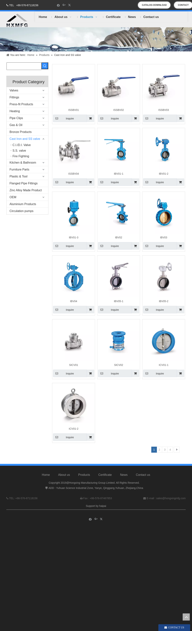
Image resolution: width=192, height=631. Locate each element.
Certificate (105, 478)
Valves (14, 90)
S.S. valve (19, 150)
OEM (13, 197)
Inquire (63, 118)
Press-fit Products (21, 104)
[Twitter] (70, 5)
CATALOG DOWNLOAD (154, 5)
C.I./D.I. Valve (22, 145)
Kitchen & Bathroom (23, 162)
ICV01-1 (163, 364)
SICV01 (73, 364)
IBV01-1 (118, 173)
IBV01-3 (73, 237)
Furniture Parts (19, 169)
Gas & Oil (16, 125)
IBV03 (163, 237)
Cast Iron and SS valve (25, 138)
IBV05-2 (163, 301)
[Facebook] (58, 5)
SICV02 (118, 364)
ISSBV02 (118, 109)
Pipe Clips (16, 118)
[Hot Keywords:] (44, 65)
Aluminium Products (23, 204)
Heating (15, 111)
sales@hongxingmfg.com (171, 501)
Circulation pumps (21, 211)
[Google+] (64, 5)
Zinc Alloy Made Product (26, 190)
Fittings (14, 97)
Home (46, 478)
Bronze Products (21, 131)
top (186, 617)
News (124, 478)
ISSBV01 (73, 109)
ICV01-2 (73, 428)
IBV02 (118, 237)
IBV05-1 (118, 301)
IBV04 (73, 301)
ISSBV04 (73, 173)
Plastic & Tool (18, 176)
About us (64, 478)
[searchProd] (24, 66)
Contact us (143, 478)
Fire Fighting (21, 156)
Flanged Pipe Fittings (24, 183)
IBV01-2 (163, 173)
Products (84, 478)
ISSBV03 (163, 109)
